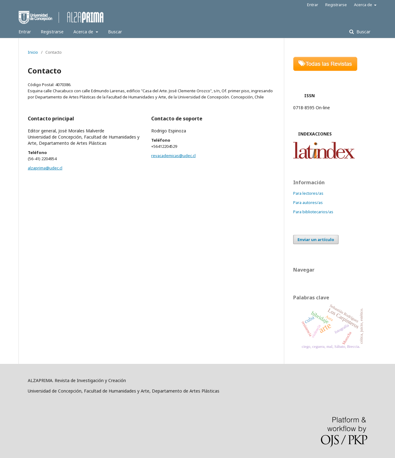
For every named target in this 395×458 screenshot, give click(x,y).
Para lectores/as (308, 193)
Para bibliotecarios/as (313, 211)
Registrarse (52, 32)
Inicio (33, 52)
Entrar (25, 32)
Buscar (115, 32)
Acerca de (83, 32)
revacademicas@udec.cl (173, 155)
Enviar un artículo (315, 239)
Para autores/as (308, 202)
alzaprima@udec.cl (45, 168)
